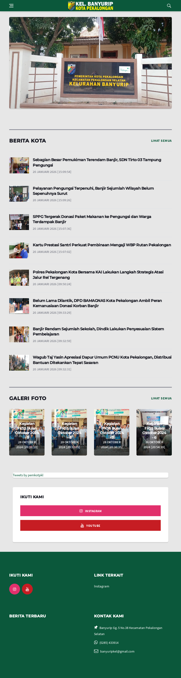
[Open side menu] (11, 5)
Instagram (101, 586)
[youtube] (90, 525)
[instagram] (90, 510)
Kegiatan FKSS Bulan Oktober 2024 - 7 (111, 430)
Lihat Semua (161, 140)
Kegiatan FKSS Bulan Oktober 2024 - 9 (27, 430)
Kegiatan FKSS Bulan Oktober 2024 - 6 (154, 430)
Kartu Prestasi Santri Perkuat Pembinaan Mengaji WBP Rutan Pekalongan (102, 245)
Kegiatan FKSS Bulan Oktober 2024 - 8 (69, 430)
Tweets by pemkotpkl (28, 475)
